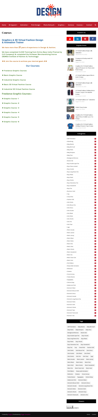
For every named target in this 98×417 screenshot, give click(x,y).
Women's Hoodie (81, 296)
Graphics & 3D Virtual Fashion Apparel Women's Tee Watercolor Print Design (85, 67)
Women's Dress (81, 293)
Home (88, 414)
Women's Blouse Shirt (81, 290)
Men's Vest (81, 260)
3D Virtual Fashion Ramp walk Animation (83, 51)
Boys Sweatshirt (81, 185)
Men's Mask (81, 238)
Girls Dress (81, 207)
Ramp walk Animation (81, 266)
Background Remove (81, 158)
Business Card (81, 191)
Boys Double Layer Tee (81, 163)
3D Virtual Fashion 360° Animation (85, 99)
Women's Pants (81, 301)
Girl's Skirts (81, 202)
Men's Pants (81, 241)
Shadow (81, 271)
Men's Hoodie (81, 230)
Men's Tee (81, 254)
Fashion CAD (81, 199)
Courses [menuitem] (80, 25)
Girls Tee (81, 221)
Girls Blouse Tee (81, 205)
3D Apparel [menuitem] (13, 25)
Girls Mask (81, 213)
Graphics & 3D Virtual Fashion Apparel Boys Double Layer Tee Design (84, 116)
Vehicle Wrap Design (81, 107)
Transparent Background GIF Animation (84, 59)
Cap (81, 194)
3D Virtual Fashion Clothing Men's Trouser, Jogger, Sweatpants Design (85, 92)
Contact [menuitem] (89, 25)
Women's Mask (81, 288)
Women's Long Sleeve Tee (81, 299)
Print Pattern (81, 263)
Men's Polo (81, 243)
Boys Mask (81, 174)
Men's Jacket (81, 232)
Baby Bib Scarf (81, 147)
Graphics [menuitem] (61, 25)
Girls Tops (81, 224)
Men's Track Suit (81, 257)
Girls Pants (81, 216)
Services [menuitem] (71, 25)
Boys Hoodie (81, 169)
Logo (81, 227)
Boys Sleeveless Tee (81, 183)
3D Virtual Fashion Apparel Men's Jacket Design (84, 76)
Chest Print (81, 196)
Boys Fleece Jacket (81, 166)
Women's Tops (81, 310)
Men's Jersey (81, 235)
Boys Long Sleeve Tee (81, 172)
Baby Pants (81, 149)
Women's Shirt (81, 304)
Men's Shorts (81, 249)
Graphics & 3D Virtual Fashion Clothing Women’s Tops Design (84, 125)
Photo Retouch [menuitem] (49, 25)
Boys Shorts (81, 180)
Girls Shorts (81, 219)
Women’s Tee (81, 315)
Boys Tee (81, 188)
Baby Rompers (81, 152)
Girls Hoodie (81, 210)
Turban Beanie (81, 277)
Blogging (10, 414)
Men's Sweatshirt (81, 252)
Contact (94, 414)
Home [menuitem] (4, 25)
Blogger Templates (25, 414)
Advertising (81, 141)
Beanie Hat (81, 160)
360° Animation (81, 138)
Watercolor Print (81, 285)
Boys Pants (81, 177)
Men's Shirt (81, 246)
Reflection (81, 268)
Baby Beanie (81, 144)
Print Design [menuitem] (35, 25)
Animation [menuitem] (24, 25)
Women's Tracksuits (81, 313)
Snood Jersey (81, 274)
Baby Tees (81, 155)
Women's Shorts (81, 307)
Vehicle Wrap (81, 282)
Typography (81, 279)
